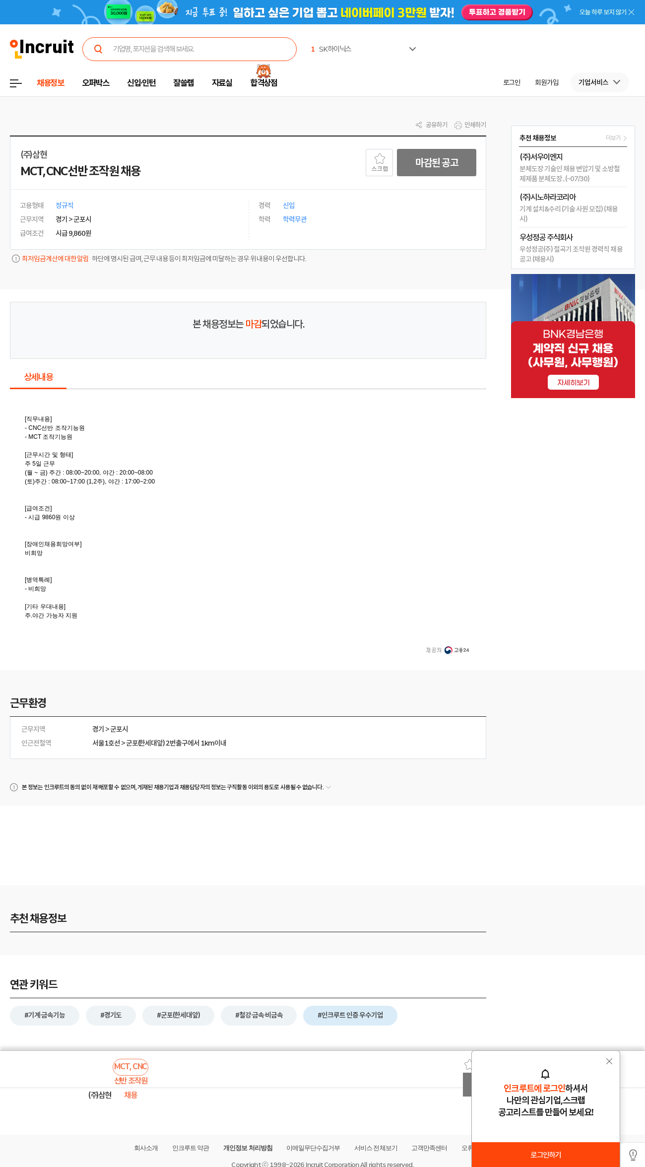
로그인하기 (545, 1155)
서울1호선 (106, 743)
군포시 (119, 729)
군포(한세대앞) (145, 743)
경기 (98, 729)
